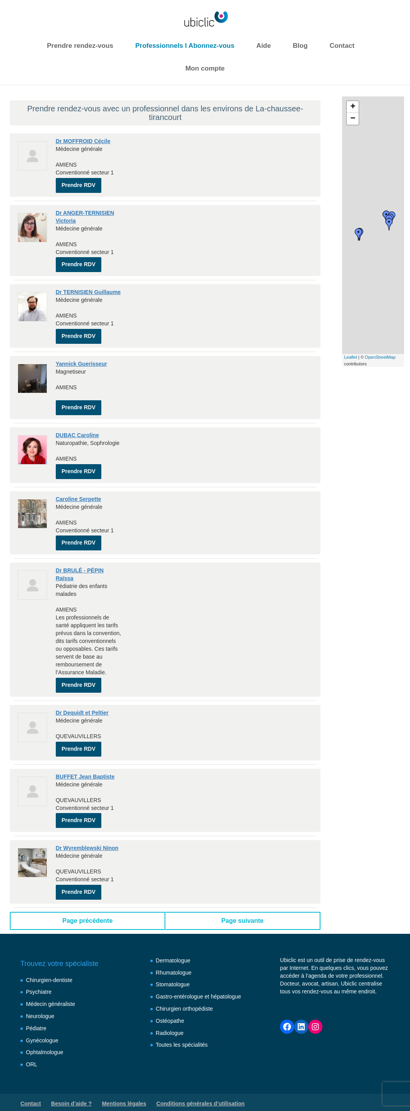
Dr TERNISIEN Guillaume (88, 289)
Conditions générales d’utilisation (200, 1089)
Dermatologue (173, 946)
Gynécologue (42, 1026)
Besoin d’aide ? (71, 1089)
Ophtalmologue (44, 1038)
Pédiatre (36, 1014)
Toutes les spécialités (182, 1031)
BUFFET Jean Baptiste (85, 765)
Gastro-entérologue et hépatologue (198, 982)
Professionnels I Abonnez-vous (184, 45)
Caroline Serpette (78, 492)
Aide (263, 45)
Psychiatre (38, 978)
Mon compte (205, 68)
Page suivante (242, 906)
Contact (341, 45)
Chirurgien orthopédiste (184, 994)
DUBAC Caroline (77, 430)
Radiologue (170, 1019)
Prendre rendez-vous (80, 45)
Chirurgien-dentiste (49, 966)
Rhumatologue (174, 958)
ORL (31, 1050)
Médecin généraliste (50, 990)
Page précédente (87, 906)
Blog (300, 45)
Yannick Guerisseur (81, 359)
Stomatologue (173, 971)
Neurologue (40, 1002)
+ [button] (352, 107)
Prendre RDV (78, 183)
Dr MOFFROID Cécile (83, 141)
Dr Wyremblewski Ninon (87, 835)
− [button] (352, 119)
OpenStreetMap (380, 357)
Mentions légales (124, 1089)
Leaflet (350, 357)
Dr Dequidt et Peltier (82, 703)
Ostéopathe (170, 1007)
